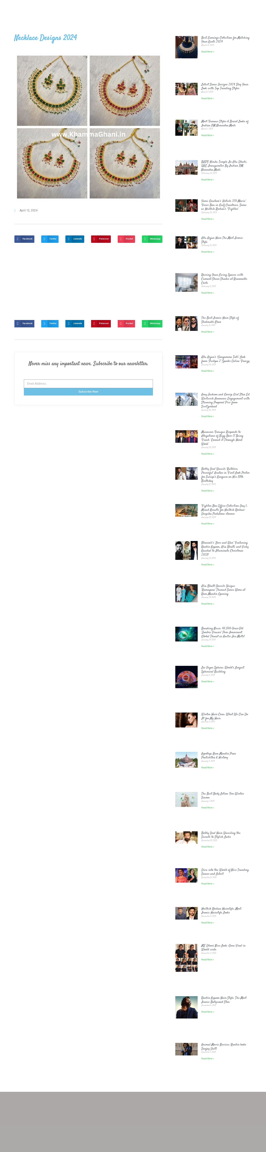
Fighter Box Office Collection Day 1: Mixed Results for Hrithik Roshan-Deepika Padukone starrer (224, 510)
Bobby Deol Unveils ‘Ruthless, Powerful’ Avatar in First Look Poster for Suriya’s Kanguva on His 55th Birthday (225, 475)
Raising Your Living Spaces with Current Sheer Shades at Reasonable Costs (224, 279)
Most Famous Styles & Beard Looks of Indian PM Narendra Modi (224, 123)
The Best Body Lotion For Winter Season (222, 795)
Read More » (207, 51)
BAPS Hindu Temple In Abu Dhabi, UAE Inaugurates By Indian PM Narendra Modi (224, 166)
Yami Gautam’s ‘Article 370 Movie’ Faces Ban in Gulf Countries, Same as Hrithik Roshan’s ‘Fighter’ (223, 205)
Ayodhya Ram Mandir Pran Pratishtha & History (218, 755)
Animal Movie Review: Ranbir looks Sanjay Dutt (223, 1046)
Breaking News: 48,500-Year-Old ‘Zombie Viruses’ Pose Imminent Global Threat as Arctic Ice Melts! (223, 632)
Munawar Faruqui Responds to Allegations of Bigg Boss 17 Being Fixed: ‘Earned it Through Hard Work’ (222, 438)
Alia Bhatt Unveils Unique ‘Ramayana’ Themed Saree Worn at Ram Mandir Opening (223, 590)
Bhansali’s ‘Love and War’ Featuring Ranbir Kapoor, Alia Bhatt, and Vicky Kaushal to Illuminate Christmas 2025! (225, 548)
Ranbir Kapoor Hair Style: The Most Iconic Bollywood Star (223, 1000)
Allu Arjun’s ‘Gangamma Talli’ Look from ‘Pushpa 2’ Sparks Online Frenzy (225, 359)
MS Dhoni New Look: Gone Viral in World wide (223, 947)
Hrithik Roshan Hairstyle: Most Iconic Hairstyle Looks (221, 910)
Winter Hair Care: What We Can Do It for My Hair (224, 716)
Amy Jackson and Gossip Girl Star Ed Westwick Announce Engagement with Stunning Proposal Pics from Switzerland (225, 400)
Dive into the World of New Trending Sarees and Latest (225, 872)
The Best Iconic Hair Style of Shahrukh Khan (220, 320)
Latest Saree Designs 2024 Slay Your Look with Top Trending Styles (224, 86)
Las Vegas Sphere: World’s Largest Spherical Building (222, 669)
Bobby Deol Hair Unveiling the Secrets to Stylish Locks (221, 835)
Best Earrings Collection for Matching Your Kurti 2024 (225, 39)
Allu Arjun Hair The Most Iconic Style (222, 240)
